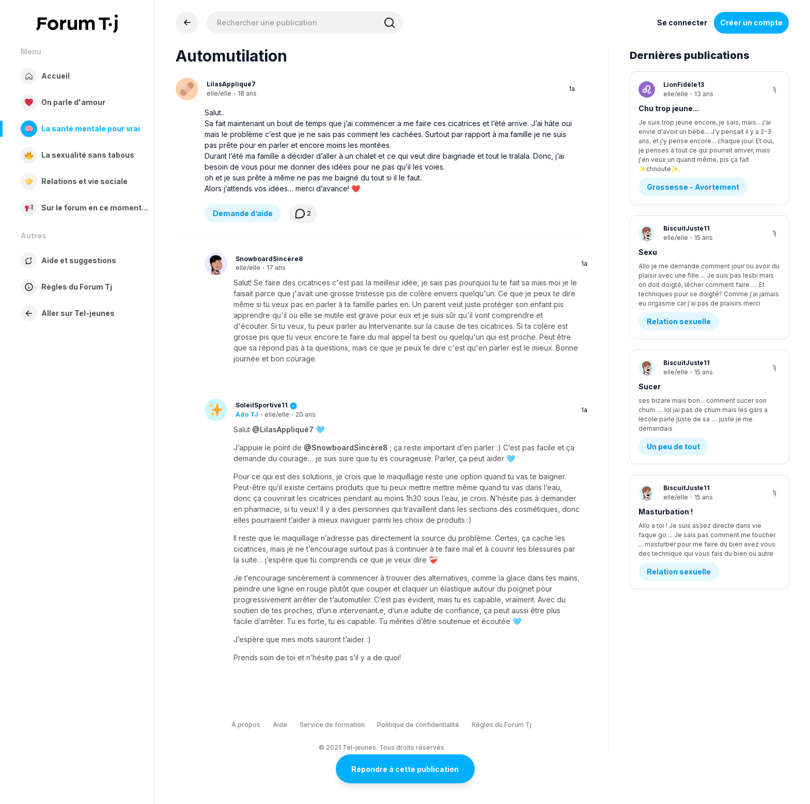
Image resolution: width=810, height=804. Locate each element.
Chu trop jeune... (668, 108)
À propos (245, 725)
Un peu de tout (673, 398)
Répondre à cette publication (405, 769)
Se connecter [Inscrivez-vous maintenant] (682, 22)
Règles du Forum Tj (502, 725)
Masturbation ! (665, 463)
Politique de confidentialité (418, 725)
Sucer (649, 345)
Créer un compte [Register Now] (751, 22)
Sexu (647, 226)
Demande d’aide (243, 213)
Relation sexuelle (679, 280)
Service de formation (332, 725)
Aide (280, 725)
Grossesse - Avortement (693, 161)
